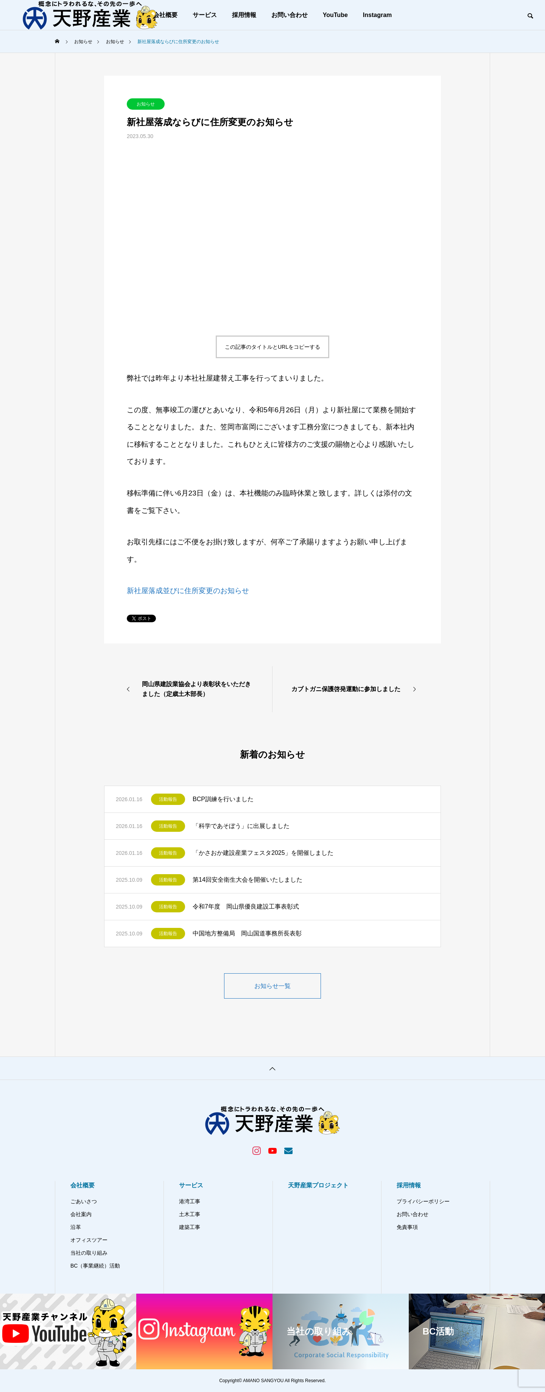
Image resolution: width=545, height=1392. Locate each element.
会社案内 (81, 1214)
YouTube (335, 15)
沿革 (75, 1227)
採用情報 (244, 15)
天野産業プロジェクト (318, 1185)
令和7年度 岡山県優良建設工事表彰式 (246, 906)
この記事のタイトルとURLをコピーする (272, 347)
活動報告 (168, 799)
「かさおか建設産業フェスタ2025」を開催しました (263, 853)
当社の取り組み (88, 1253)
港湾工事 (189, 1201)
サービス (205, 15)
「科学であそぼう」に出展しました (241, 826)
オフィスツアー (88, 1240)
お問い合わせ (289, 15)
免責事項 (407, 1227)
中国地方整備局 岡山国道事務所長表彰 (247, 933)
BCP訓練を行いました (223, 799)
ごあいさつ (83, 1201)
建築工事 (189, 1227)
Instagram (377, 15)
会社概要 (82, 1185)
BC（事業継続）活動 (95, 1266)
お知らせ (146, 104)
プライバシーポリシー (423, 1201)
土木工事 (189, 1214)
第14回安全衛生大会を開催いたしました (247, 879)
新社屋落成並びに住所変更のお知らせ (188, 591)
